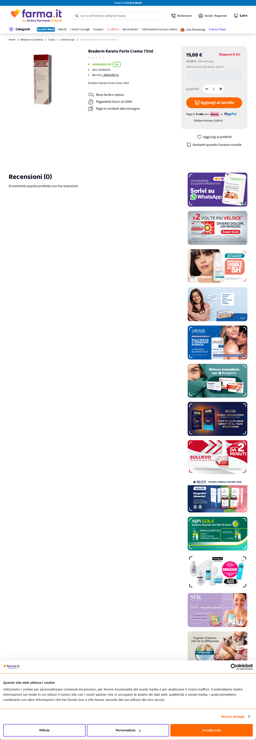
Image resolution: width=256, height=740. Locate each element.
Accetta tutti (211, 730)
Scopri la (128, 3)
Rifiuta (44, 730)
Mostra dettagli (232, 716)
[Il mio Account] (212, 16)
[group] (97, 57)
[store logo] (36, 15)
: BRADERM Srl (110, 75)
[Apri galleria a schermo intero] (42, 79)
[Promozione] (217, 190)
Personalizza (128, 730)
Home (12, 40)
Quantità (192, 89)
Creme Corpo (67, 40)
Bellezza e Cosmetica (32, 40)
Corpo (51, 40)
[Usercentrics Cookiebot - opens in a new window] (234, 667)
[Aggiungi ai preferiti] (214, 137)
